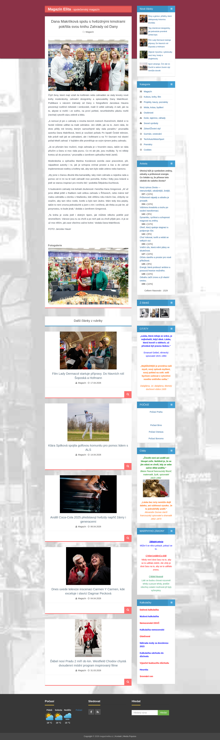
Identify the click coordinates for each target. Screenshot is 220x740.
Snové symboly (151, 123)
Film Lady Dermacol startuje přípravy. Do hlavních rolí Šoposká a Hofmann (159, 43)
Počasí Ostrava (156, 432)
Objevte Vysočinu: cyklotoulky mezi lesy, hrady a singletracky (160, 55)
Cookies (148, 150)
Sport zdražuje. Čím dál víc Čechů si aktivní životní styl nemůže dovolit (159, 67)
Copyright (88, 736)
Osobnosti (148, 112)
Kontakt (118, 736)
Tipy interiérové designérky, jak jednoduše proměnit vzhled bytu (159, 31)
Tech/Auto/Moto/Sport (154, 139)
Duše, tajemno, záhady (154, 118)
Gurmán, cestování (153, 134)
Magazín (90, 32)
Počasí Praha (156, 412)
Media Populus (129, 736)
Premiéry (148, 144)
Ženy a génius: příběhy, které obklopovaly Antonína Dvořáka (160, 19)
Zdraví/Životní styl (152, 128)
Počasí (79, 710)
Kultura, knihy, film (152, 97)
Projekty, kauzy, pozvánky (156, 102)
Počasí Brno (156, 425)
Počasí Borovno (156, 438)
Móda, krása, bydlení (153, 107)
